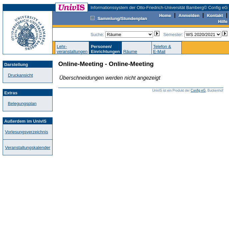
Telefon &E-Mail (162, 49)
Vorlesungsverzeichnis (26, 131)
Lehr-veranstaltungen (72, 49)
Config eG (198, 90)
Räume (130, 51)
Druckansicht (20, 75)
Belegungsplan (22, 103)
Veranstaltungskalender (27, 147)
